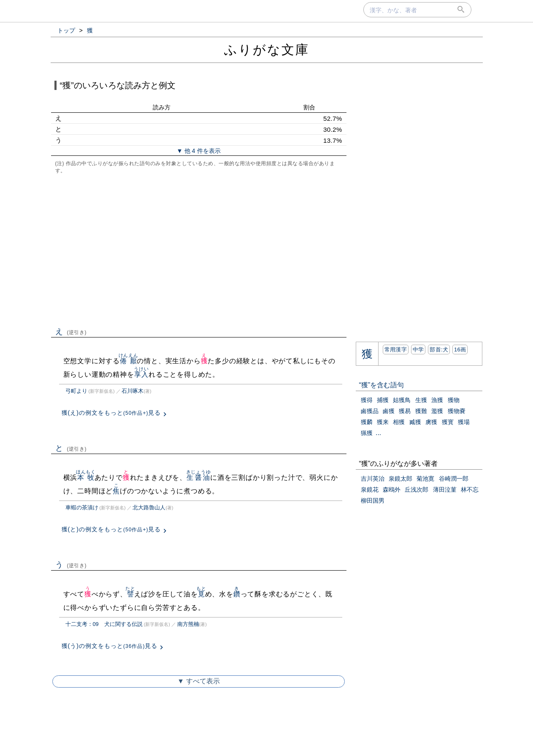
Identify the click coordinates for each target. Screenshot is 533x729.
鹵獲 (389, 411)
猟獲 (367, 433)
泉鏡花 (370, 489)
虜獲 (431, 422)
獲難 (421, 411)
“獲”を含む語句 (381, 385)
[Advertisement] (198, 249)
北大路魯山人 (149, 507)
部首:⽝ (439, 349)
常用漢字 (395, 349)
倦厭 (128, 360)
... (378, 432)
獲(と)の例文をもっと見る (111, 529)
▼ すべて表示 (198, 681)
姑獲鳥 (402, 400)
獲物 (454, 400)
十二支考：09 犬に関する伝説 (104, 624)
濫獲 (437, 411)
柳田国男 (372, 500)
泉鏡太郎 (400, 478)
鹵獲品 (370, 411)
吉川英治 (372, 478)
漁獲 (437, 400)
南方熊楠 (188, 624)
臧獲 (415, 422)
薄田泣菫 (445, 489)
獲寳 (448, 422)
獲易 (405, 411)
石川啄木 (132, 391)
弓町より (76, 391)
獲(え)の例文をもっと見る (111, 412)
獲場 (464, 422)
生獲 (421, 400)
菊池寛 (425, 478)
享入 (141, 374)
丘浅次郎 (416, 489)
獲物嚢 (456, 411)
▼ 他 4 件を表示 (198, 150)
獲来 (383, 422)
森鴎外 (391, 489)
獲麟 (367, 422)
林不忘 (470, 489)
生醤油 (198, 477)
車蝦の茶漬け (81, 507)
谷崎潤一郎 (453, 478)
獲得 (367, 400)
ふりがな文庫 (266, 50)
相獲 (399, 422)
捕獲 (383, 400)
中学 (418, 349)
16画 (460, 349)
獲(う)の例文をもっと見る (110, 645)
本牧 (86, 477)
